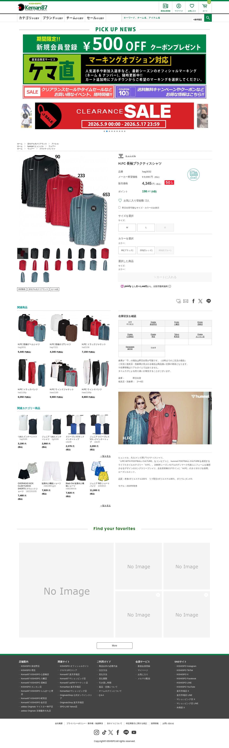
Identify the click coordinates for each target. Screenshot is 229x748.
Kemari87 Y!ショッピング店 (73, 678)
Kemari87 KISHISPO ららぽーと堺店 (37, 692)
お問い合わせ (168, 723)
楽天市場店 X (183, 691)
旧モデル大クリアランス (37, 144)
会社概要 (59, 723)
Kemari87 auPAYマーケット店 (74, 682)
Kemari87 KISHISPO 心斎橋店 (35, 674)
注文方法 (103, 670)
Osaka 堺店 (153, 335)
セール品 (54, 289)
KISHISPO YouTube (186, 687)
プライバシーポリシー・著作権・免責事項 (85, 723)
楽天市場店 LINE (184, 695)
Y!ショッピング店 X (186, 699)
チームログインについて (110, 691)
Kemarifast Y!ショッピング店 (73, 691)
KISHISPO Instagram (186, 666)
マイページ (143, 670)
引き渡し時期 (105, 682)
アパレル (55, 144)
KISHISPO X (182, 674)
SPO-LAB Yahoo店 (68, 706)
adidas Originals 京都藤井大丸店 (36, 711)
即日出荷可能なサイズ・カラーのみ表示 (140, 208)
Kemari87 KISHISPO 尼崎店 (34, 682)
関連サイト (64, 661)
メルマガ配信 (144, 678)
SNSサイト (180, 661)
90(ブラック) (127, 250)
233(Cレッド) (146, 250)
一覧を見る (105, 456)
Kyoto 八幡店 (176, 323)
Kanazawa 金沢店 (130, 348)
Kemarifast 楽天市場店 (70, 687)
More (114, 645)
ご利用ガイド (104, 661)
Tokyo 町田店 (176, 335)
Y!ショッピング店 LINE (187, 703)
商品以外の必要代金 (108, 666)
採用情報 (155, 723)
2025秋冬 (22, 289)
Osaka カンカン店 (200, 335)
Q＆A (101, 695)
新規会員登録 (144, 666)
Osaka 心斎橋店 (130, 335)
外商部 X (181, 707)
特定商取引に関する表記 (136, 723)
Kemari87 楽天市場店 (70, 674)
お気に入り (143, 674)
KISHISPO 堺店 (28, 670)
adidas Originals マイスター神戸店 (37, 706)
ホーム (19, 144)
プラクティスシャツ (47, 149)
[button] (104, 131)
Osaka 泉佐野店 (153, 323)
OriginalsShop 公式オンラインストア (76, 697)
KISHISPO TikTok (185, 670)
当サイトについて (114, 723)
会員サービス (142, 661)
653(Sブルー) (165, 250)
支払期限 (103, 678)
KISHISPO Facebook (186, 678)
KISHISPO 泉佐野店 (30, 666)
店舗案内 (23, 661)
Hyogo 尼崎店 (200, 323)
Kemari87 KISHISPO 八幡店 (34, 678)
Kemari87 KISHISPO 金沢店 (34, 702)
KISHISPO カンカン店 (31, 687)
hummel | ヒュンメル (36, 146)
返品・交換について (108, 687)
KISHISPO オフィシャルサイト (74, 666)
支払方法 (103, 674)
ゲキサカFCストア (68, 670)
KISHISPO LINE (184, 682)
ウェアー (52, 146)
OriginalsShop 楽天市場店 (72, 702)
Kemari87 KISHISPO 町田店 (34, 698)
